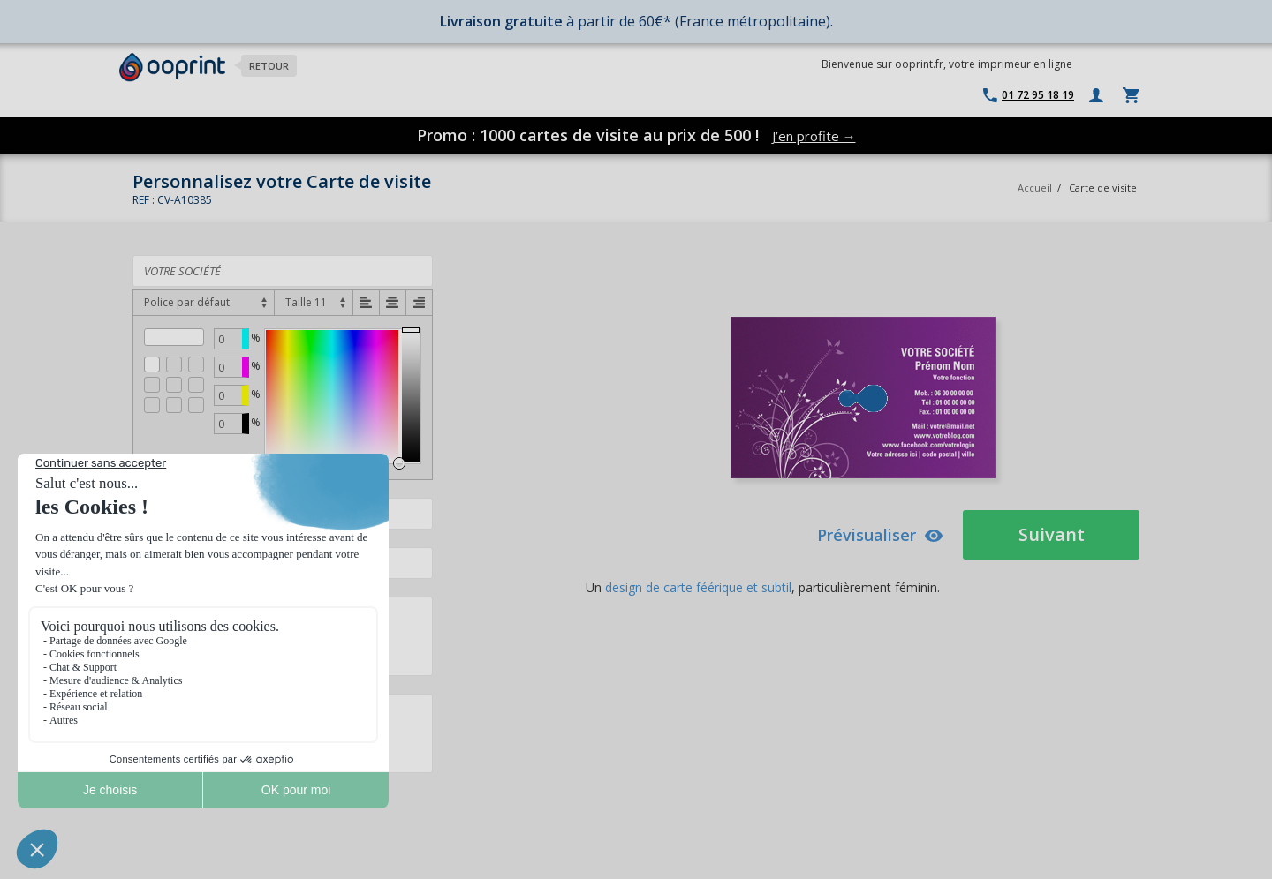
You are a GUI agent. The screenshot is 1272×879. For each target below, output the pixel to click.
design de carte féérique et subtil (698, 587)
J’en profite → (814, 136)
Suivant (1051, 534)
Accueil (1035, 187)
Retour (269, 65)
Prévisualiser (880, 534)
